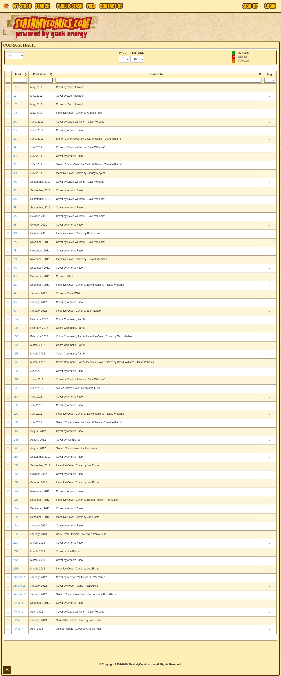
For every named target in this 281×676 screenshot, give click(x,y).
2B (15, 130)
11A (15, 345)
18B (15, 517)
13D (15, 422)
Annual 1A (19, 577)
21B (15, 568)
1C (15, 104)
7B (15, 250)
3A (15, 147)
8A (15, 267)
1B (15, 95)
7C (15, 259)
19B (15, 534)
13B (15, 405)
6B (15, 224)
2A (15, 121)
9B (15, 302)
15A (15, 456)
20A (15, 542)
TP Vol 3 (18, 620)
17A (15, 491)
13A (15, 396)
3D (15, 173)
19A (15, 525)
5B (15, 207)
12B (15, 379)
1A (15, 87)
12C (15, 388)
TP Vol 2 (18, 611)
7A (15, 242)
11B (15, 353)
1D (15, 112)
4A (15, 181)
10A (15, 319)
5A (15, 199)
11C (15, 362)
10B (15, 327)
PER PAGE (137, 52)
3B (15, 155)
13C (15, 413)
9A (15, 293)
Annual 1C (19, 594)
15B (15, 465)
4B (15, 190)
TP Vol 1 (18, 602)
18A (15, 508)
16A (15, 473)
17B (15, 499)
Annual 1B (19, 585)
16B (15, 482)
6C (15, 233)
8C (15, 284)
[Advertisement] (198, 26)
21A (15, 560)
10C (15, 336)
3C (15, 164)
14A (15, 431)
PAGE (122, 52)
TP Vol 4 (18, 628)
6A (15, 216)
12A (15, 370)
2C (15, 138)
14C (15, 448)
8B (15, 276)
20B (15, 551)
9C (15, 310)
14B (15, 439)
